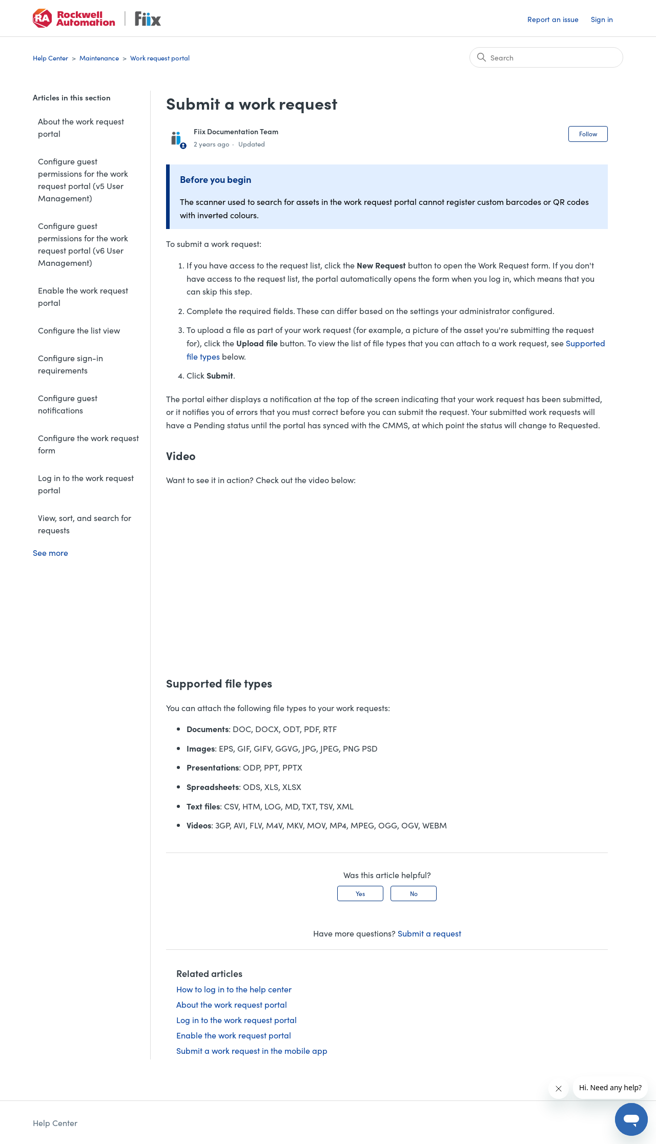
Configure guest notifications (67, 403)
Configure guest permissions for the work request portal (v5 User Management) (83, 179)
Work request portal (160, 58)
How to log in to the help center (234, 988)
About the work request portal (81, 127)
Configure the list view (79, 330)
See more (50, 552)
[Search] (546, 57)
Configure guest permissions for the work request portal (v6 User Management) (83, 244)
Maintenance (99, 58)
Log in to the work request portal (86, 483)
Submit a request (429, 933)
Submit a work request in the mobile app (251, 1050)
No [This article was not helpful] (414, 893)
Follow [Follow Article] (588, 133)
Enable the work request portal (83, 296)
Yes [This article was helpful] (360, 893)
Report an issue (553, 19)
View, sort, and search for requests (84, 523)
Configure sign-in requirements (70, 364)
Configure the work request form (88, 443)
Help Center (50, 58)
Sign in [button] (602, 19)
